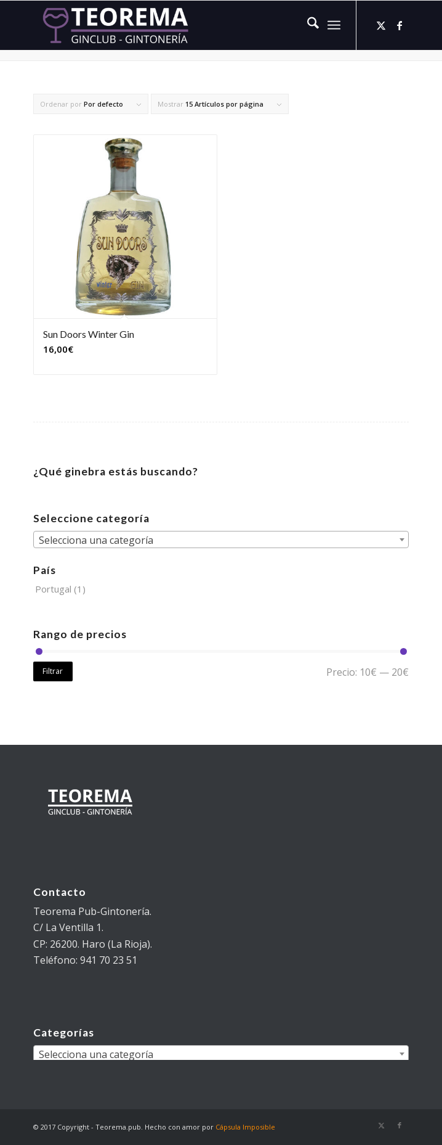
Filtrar (52, 671)
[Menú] (333, 25)
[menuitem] (307, 25)
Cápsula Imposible (245, 1126)
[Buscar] (307, 25)
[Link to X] (381, 25)
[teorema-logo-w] (183, 25)
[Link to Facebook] (399, 25)
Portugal (53, 589)
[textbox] (221, 540)
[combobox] (221, 539)
